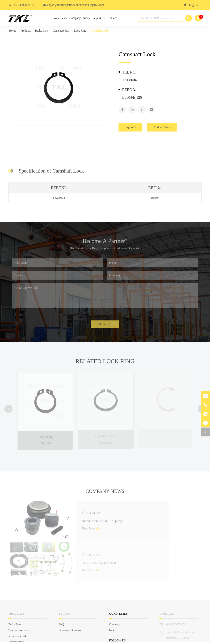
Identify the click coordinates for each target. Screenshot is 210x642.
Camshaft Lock (99, 30)
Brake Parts (42, 30)
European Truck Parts (20, 615)
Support (99, 18)
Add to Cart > (168, 125)
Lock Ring (80, 30)
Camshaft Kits (61, 30)
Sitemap (171, 637)
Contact (112, 18)
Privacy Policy (194, 637)
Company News (105, 492)
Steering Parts (16, 598)
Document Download (70, 586)
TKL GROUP (30, 637)
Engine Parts (15, 604)
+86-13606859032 (23, 4)
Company (75, 18)
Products (60, 18)
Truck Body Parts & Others (23, 609)
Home (12, 30)
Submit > (105, 325)
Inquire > (132, 125)
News (86, 18)
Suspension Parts (17, 592)
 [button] (9, 405)
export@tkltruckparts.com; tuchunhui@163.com (75, 4)
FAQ (61, 580)
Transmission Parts (18, 586)
